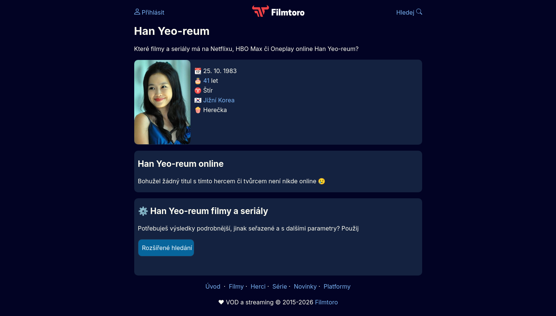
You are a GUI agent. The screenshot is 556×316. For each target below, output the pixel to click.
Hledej (409, 12)
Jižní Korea (219, 100)
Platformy (337, 286)
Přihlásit (149, 12)
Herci (257, 286)
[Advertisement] (80, 115)
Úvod (213, 286)
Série (280, 286)
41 (206, 80)
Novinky (305, 286)
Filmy (236, 286)
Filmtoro (326, 302)
